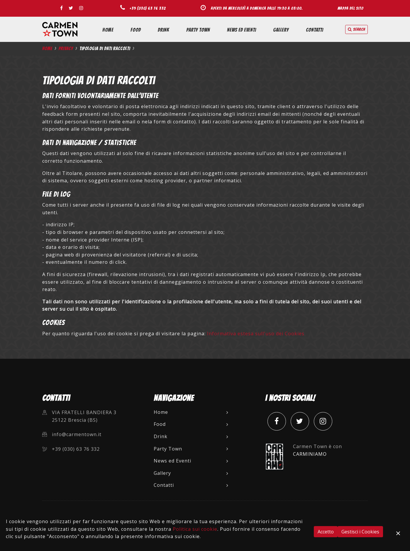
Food (136, 30)
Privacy (66, 48)
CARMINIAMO (310, 454)
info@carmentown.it (76, 434)
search (356, 29)
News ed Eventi (241, 30)
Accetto (326, 531)
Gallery (281, 30)
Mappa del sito (350, 8)
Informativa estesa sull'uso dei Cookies (255, 333)
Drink (163, 30)
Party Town (198, 30)
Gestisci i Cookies (360, 531)
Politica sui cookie (195, 529)
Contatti (314, 30)
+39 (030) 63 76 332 (148, 8)
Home (107, 30)
